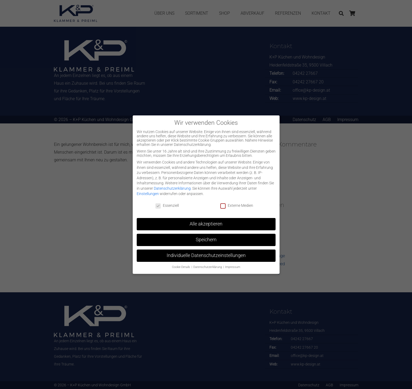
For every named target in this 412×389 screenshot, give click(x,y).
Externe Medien (236, 205)
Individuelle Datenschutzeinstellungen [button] (206, 255)
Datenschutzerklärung (172, 188)
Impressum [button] (232, 267)
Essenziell (167, 205)
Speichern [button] (206, 239)
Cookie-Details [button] (181, 267)
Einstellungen (148, 194)
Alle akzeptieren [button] (206, 224)
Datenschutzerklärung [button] (208, 267)
